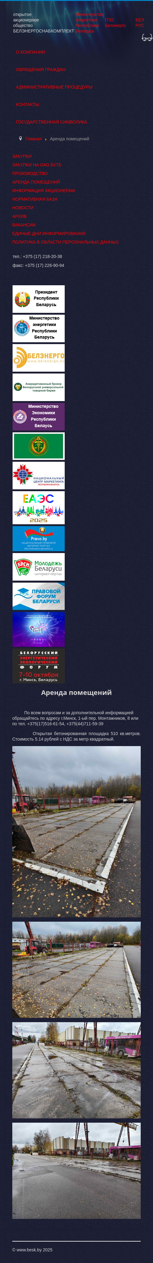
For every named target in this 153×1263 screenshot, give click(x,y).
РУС (140, 25)
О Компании (30, 52)
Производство (30, 173)
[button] (147, 36)
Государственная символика (51, 121)
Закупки (22, 156)
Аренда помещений (36, 182)
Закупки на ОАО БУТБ (36, 164)
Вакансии (24, 224)
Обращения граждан (41, 69)
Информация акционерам (43, 190)
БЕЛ (140, 19)
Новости (22, 207)
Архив (19, 216)
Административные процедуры (54, 87)
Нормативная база (34, 199)
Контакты (27, 104)
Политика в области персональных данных (65, 242)
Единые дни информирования (49, 233)
